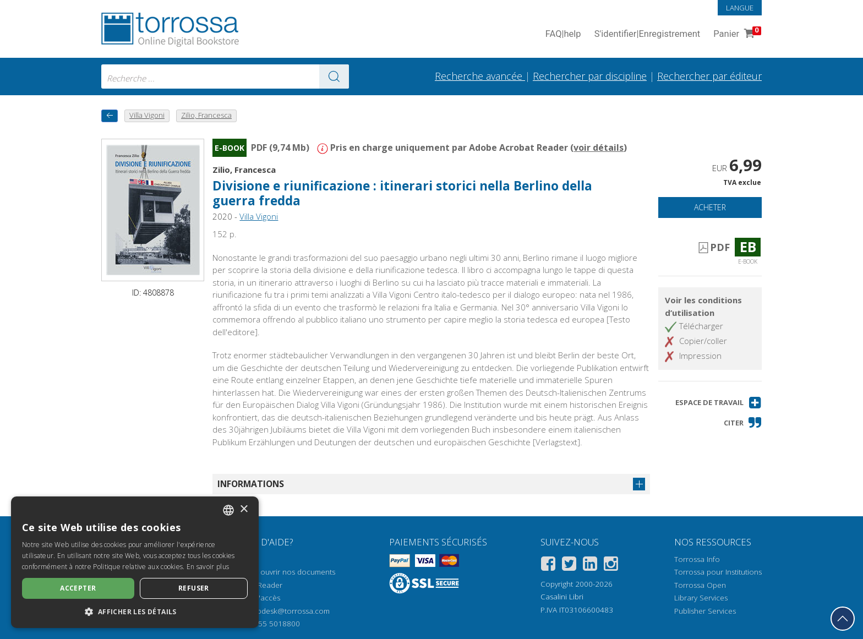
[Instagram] (611, 565)
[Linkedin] (590, 565)
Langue (739, 8)
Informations (250, 484)
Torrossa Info (697, 559)
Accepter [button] (78, 588)
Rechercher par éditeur (709, 76)
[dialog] (135, 562)
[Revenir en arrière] (109, 116)
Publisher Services (705, 611)
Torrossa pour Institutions (718, 572)
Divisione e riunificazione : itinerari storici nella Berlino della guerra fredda (402, 193)
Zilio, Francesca (244, 169)
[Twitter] (569, 565)
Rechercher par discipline (590, 76)
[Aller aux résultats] (334, 76)
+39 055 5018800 (269, 624)
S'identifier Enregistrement (647, 34)
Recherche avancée (480, 76)
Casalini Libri (561, 597)
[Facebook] (548, 565)
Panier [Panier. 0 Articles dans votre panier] (736, 34)
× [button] (243, 509)
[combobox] (225, 76)
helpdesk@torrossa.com (288, 611)
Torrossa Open (700, 585)
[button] (718, 402)
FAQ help (563, 34)
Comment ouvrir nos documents (280, 572)
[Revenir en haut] (843, 619)
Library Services (701, 598)
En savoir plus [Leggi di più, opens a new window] (208, 566)
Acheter (710, 207)
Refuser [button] (193, 588)
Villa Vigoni (258, 216)
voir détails (598, 147)
